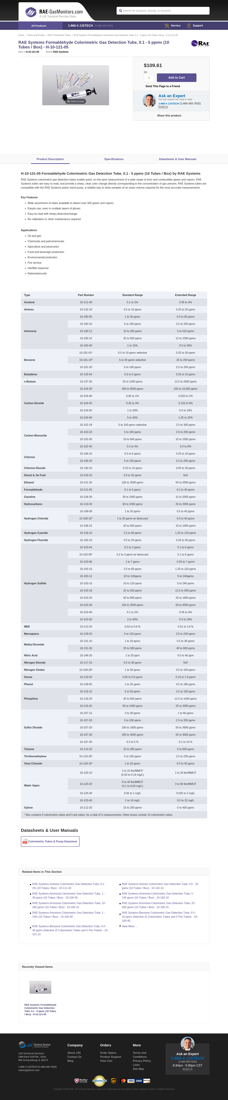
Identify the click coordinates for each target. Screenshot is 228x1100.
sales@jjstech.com (29, 1070)
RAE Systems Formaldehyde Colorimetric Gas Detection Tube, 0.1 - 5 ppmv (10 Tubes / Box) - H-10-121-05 (40, 1009)
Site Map (138, 1068)
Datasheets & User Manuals (177, 159)
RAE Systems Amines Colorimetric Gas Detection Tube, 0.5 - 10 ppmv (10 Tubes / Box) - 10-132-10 (160, 886)
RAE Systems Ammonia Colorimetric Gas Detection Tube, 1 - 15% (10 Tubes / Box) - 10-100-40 (68, 914)
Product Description (50, 159)
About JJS (74, 1052)
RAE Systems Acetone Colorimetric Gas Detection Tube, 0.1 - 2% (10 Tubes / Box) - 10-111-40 (69, 886)
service (172, 25)
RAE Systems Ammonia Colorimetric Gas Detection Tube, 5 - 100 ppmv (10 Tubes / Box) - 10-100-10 (158, 895)
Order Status (108, 1052)
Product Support (110, 1056)
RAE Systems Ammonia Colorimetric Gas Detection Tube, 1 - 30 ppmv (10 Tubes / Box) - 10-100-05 (68, 895)
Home (21, 35)
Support (195, 25)
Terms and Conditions (140, 1054)
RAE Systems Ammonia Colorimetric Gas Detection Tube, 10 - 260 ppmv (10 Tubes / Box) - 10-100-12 (69, 905)
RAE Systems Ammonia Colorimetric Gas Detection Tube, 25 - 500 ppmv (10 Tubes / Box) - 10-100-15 (159, 905)
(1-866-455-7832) (104, 25)
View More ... (130, 926)
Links (136, 1064)
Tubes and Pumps (36, 35)
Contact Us (74, 1056)
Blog (70, 1060)
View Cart (106, 1060)
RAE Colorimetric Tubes (59, 35)
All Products (38, 25)
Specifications (114, 159)
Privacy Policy (142, 1060)
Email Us (163, 106)
